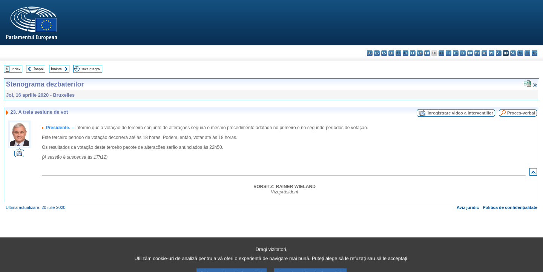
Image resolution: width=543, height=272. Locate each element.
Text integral (91, 69)
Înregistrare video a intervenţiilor (460, 113)
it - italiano (448, 53)
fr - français (427, 53)
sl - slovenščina (520, 53)
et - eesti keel (405, 53)
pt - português (499, 53)
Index (16, 69)
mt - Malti (477, 53)
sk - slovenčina (513, 53)
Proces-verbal (521, 113)
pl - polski (491, 53)
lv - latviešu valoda (456, 53)
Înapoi (39, 69)
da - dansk (391, 53)
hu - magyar (470, 53)
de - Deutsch (398, 53)
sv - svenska (534, 53)
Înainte (56, 69)
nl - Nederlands (484, 53)
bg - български (370, 53)
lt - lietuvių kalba (463, 53)
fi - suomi (527, 53)
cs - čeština (384, 53)
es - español (377, 53)
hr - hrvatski (441, 53)
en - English (420, 53)
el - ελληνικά (413, 53)
